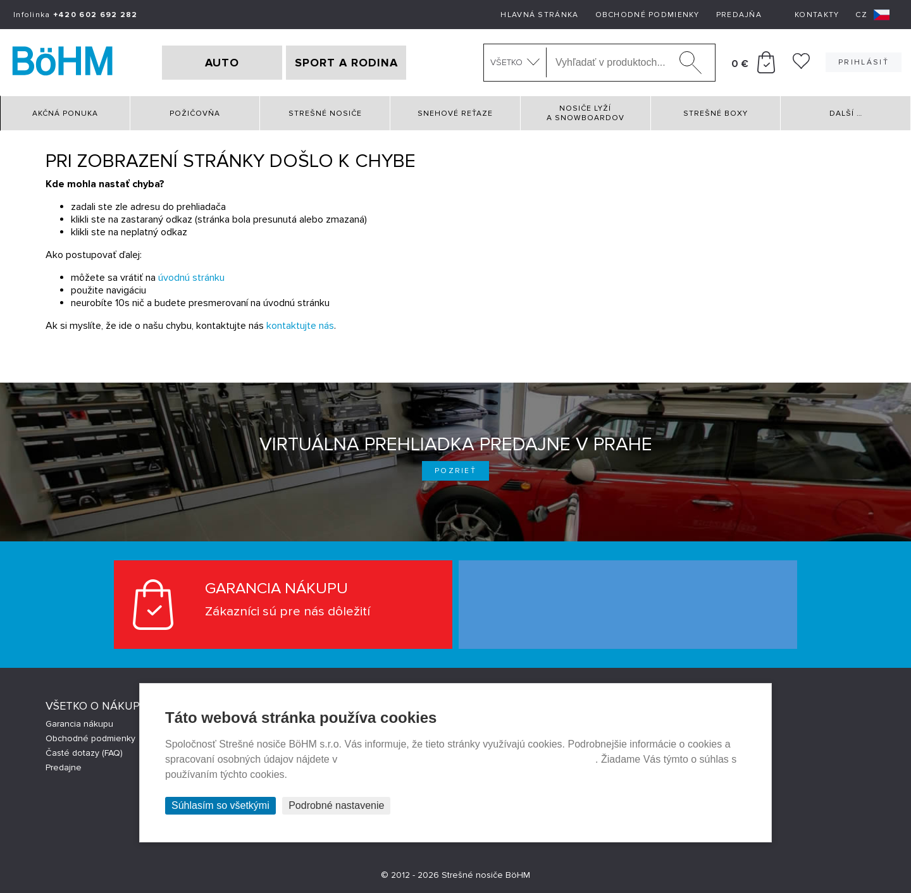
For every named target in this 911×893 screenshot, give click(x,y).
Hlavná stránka (539, 15)
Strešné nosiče (325, 113)
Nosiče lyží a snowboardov (585, 113)
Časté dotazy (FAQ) (84, 753)
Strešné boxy (715, 113)
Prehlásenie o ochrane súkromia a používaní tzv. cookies (467, 759)
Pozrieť (455, 471)
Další (845, 113)
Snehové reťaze (455, 113)
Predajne (64, 767)
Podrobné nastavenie (336, 805)
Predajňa (739, 15)
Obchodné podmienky (647, 15)
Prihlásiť (863, 62)
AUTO (222, 63)
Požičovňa (195, 113)
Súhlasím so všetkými (220, 805)
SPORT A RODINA (346, 63)
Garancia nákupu (79, 723)
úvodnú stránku (191, 277)
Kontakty (817, 15)
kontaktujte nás (300, 325)
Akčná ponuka (65, 113)
